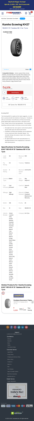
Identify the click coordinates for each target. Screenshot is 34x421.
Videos (8, 345)
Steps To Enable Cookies (12, 371)
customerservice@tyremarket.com (14, 334)
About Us (9, 364)
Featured (9, 340)
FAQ (8, 366)
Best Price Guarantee (12, 373)
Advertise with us (11, 376)
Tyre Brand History (11, 347)
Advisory (9, 338)
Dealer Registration (11, 381)
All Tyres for (17, 105)
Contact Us (9, 361)
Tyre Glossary (10, 369)
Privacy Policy (10, 354)
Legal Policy (10, 352)
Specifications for (15, 149)
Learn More (22, 18)
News (8, 343)
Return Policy (10, 359)
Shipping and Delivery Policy (13, 356)
